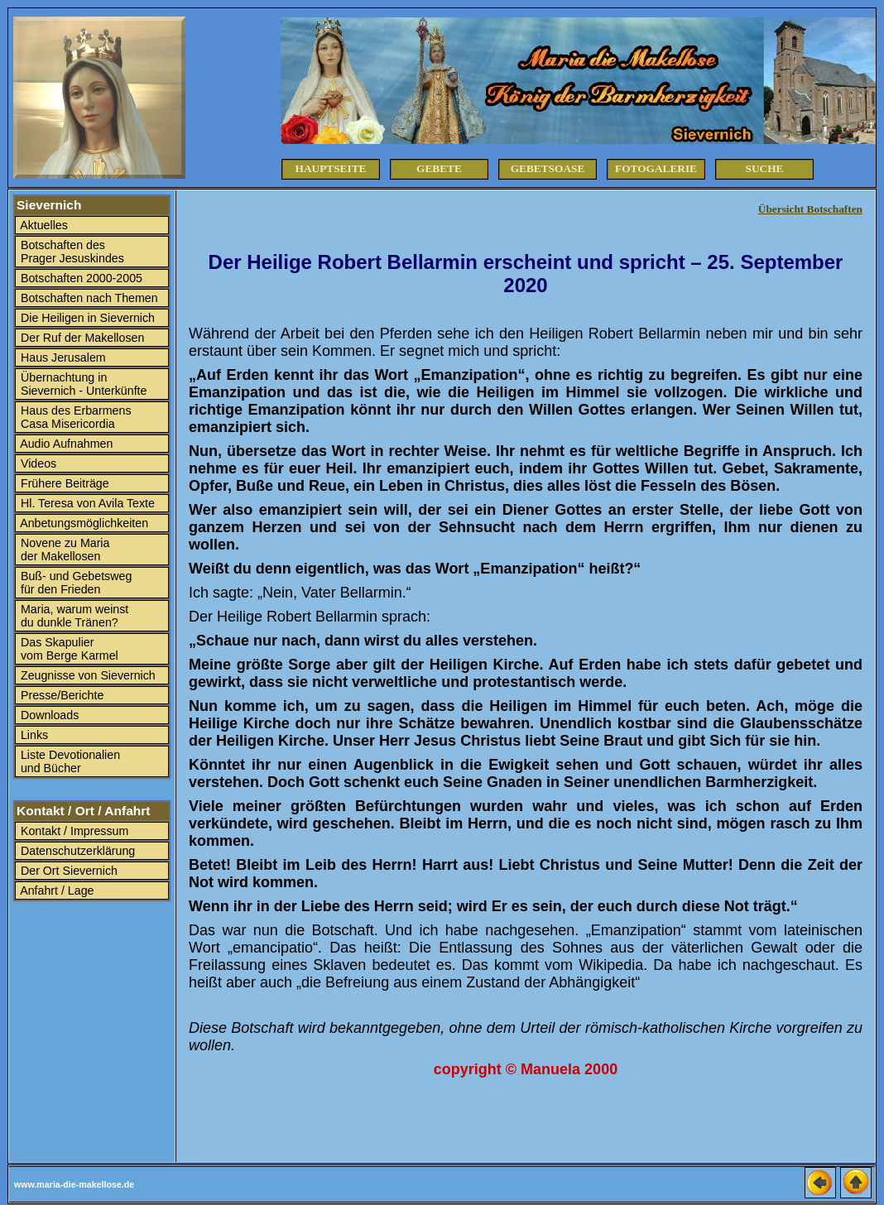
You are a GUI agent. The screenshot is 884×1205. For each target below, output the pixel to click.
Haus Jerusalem (61, 357)
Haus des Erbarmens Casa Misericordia (74, 417)
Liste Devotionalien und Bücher (68, 761)
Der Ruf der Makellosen (80, 337)
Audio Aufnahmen (65, 443)
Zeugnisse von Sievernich (86, 675)
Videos (36, 463)
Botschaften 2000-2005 (79, 278)
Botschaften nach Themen (87, 298)
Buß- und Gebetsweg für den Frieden (74, 582)
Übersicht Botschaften (810, 209)
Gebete (439, 168)
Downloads (48, 715)
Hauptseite (331, 168)
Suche (765, 168)
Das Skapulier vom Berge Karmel (67, 649)
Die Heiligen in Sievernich (86, 317)
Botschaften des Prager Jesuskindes (70, 251)
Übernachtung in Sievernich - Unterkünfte (82, 384)
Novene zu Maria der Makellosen (63, 549)
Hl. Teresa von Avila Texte (86, 503)
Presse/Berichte (60, 695)
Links (32, 735)
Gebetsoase (548, 168)
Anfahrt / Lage (55, 890)
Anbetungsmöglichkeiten (82, 523)
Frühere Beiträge (63, 483)
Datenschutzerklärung (76, 850)
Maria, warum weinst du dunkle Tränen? (72, 615)
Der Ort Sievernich (67, 870)
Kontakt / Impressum (72, 831)
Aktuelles (42, 225)
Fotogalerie (656, 168)
